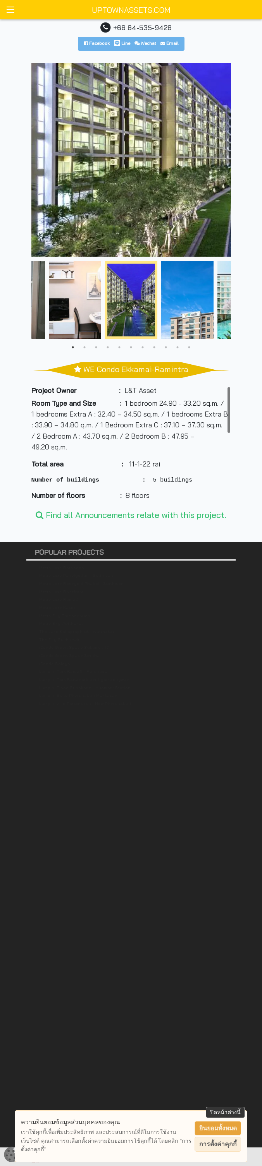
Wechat (145, 43)
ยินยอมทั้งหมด (218, 1128)
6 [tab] (131, 347)
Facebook (97, 43)
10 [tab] (177, 347)
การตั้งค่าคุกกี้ (218, 1144)
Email (169, 43)
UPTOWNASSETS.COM (131, 10)
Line (122, 43)
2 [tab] (84, 347)
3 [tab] (96, 347)
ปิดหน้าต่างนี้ (225, 1112)
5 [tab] (119, 347)
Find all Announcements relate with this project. (131, 515)
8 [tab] (154, 347)
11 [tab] (189, 347)
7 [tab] (143, 347)
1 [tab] (73, 347)
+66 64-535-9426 (142, 27)
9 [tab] (166, 347)
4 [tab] (108, 347)
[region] (131, 444)
